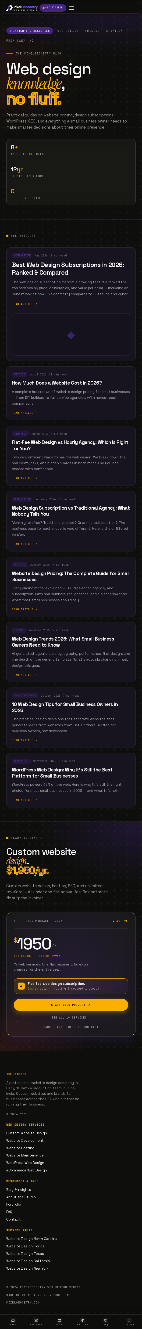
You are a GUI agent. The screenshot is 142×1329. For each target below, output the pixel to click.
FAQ (9, 1212)
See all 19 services (71, 1020)
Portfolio (13, 1204)
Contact (13, 1219)
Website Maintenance (25, 1155)
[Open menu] (71, 8)
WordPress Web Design (25, 1162)
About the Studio (21, 1197)
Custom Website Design (26, 1133)
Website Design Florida (25, 1246)
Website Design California (28, 1261)
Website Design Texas (25, 1253)
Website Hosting (20, 1148)
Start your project (71, 1007)
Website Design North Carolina (31, 1238)
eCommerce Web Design (26, 1170)
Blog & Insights (18, 1189)
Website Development (25, 1140)
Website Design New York (27, 1268)
